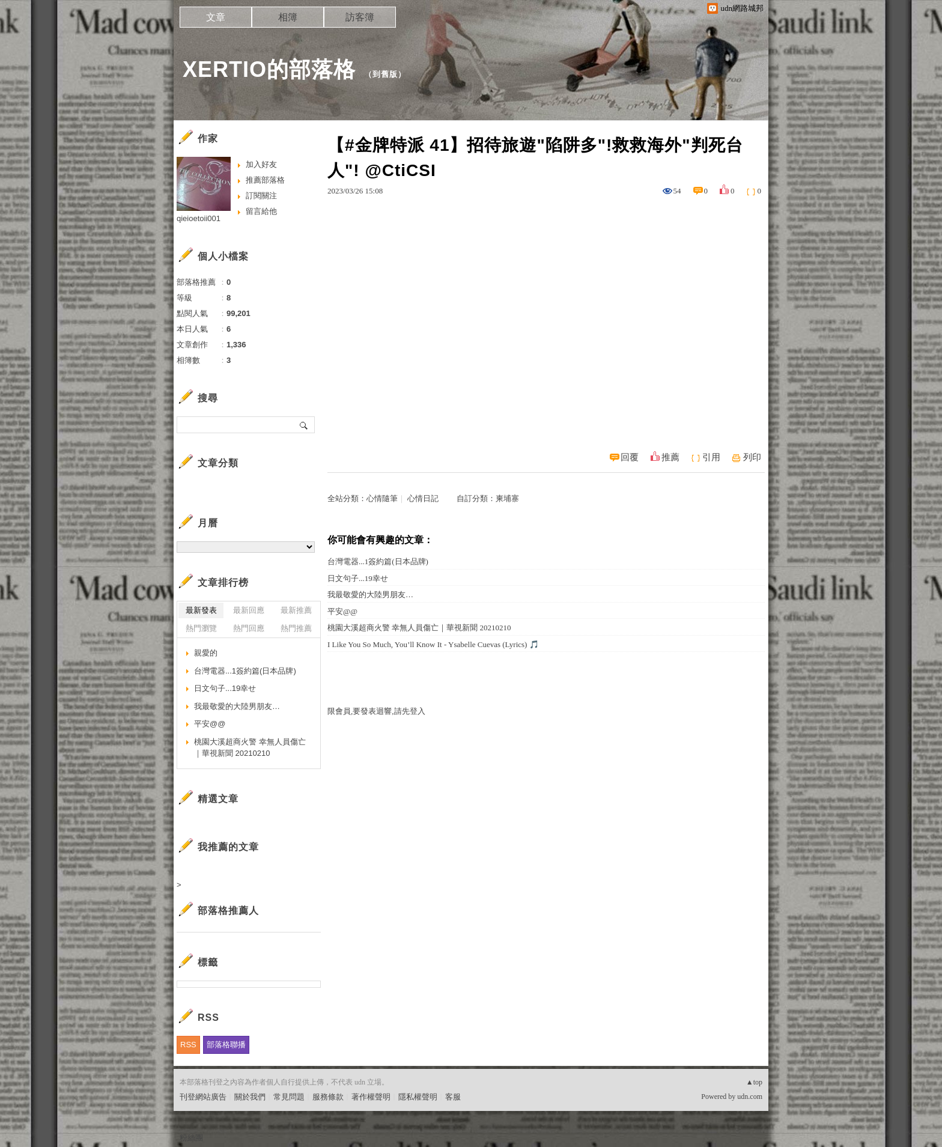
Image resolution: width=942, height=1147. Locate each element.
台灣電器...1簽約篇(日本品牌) (377, 561)
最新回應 (248, 610)
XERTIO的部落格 (269, 69)
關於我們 (250, 1096)
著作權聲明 (370, 1096)
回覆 (630, 457)
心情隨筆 (382, 498)
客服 (453, 1096)
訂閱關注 (261, 195)
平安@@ (342, 611)
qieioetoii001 (198, 218)
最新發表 (201, 610)
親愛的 (205, 652)
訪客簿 (359, 17)
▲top (754, 1082)
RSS (188, 1044)
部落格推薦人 (228, 910)
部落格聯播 (226, 1044)
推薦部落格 (265, 179)
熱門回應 (248, 628)
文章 (215, 17)
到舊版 (385, 74)
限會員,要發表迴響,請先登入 (376, 711)
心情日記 (423, 498)
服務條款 (328, 1096)
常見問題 (289, 1096)
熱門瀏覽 (201, 628)
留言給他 (261, 211)
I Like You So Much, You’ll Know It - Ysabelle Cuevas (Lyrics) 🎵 (433, 644)
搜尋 (304, 424)
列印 (752, 457)
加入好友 (261, 164)
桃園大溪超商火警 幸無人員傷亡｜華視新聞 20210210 (419, 627)
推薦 (670, 457)
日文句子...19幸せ (357, 578)
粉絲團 (191, 1137)
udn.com (749, 1096)
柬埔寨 (507, 498)
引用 (711, 457)
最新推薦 (296, 610)
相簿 (287, 17)
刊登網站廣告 (203, 1096)
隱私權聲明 (417, 1096)
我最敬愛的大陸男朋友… (370, 594)
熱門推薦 (296, 628)
